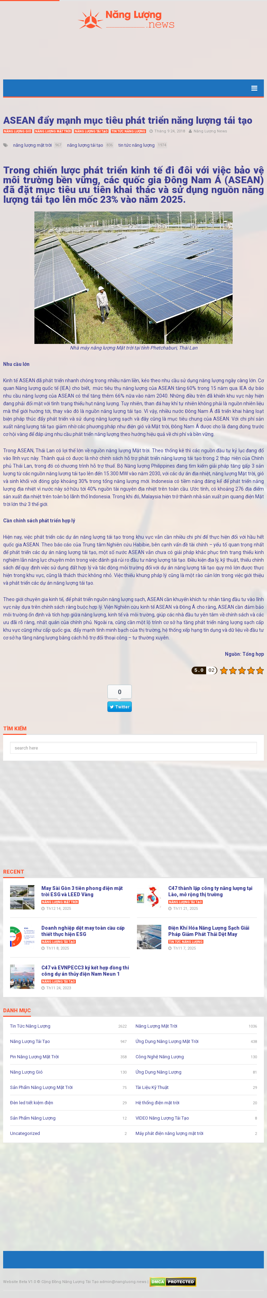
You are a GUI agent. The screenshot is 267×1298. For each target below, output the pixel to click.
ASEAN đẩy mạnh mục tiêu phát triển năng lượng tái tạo (127, 120)
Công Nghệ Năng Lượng (160, 1056)
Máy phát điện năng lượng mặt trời (169, 1133)
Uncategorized (25, 1133)
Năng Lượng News (210, 131)
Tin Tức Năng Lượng (128, 131)
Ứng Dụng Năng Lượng (158, 1072)
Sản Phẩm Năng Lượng (33, 1118)
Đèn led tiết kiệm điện (31, 1102)
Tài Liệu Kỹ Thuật (152, 1087)
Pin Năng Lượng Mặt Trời (34, 1056)
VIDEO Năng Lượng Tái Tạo (162, 1118)
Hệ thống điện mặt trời (157, 1102)
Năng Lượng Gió (17, 131)
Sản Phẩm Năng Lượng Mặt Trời (41, 1087)
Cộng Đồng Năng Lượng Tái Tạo (70, 1282)
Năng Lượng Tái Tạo (91, 131)
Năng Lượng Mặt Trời (53, 131)
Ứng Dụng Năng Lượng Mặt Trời (167, 1041)
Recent (13, 872)
